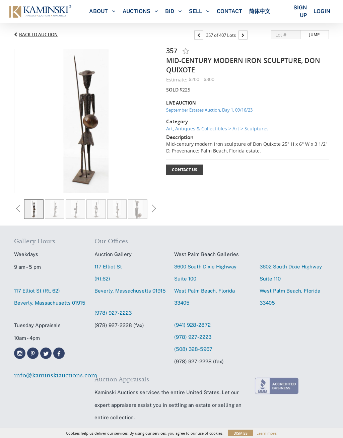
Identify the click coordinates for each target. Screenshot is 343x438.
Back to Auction (38, 35)
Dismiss (240, 433)
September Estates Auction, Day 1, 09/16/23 (209, 110)
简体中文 (259, 11)
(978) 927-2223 (113, 313)
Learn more (266, 433)
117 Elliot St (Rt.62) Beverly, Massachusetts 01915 (130, 279)
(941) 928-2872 (192, 325)
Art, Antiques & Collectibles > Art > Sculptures (217, 128)
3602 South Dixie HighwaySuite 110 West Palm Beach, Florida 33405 (291, 285)
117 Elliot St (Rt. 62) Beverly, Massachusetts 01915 (49, 297)
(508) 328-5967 (193, 349)
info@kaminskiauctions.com (51, 375)
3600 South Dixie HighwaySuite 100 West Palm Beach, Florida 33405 (205, 285)
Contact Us (184, 170)
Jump (314, 35)
